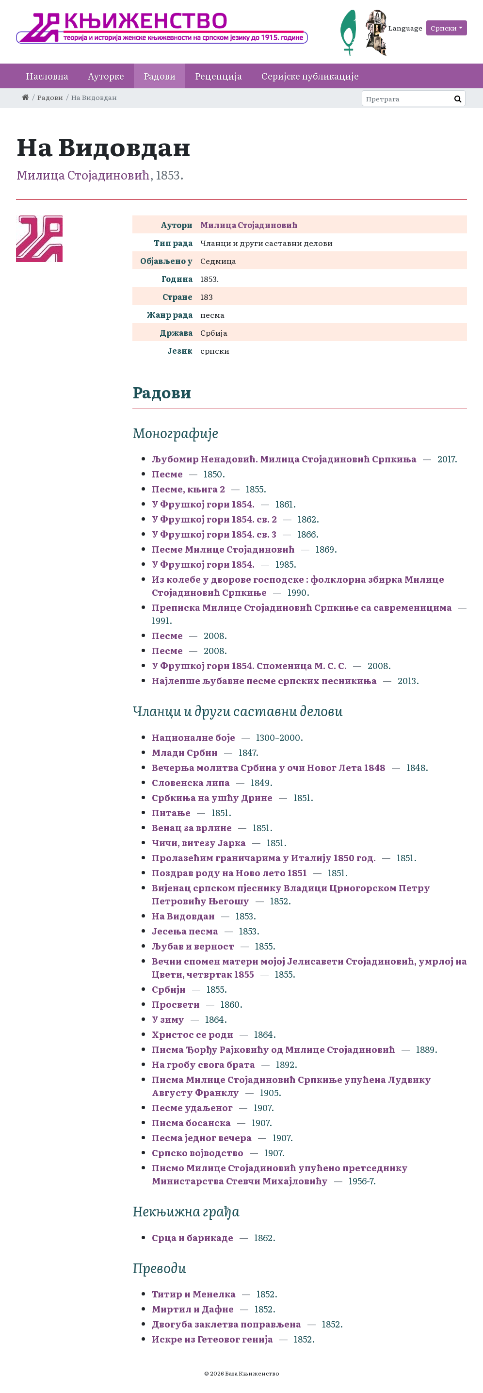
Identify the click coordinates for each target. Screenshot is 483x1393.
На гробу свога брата (203, 1064)
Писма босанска (191, 1122)
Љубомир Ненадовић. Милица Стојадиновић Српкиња (284, 458)
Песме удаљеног (192, 1107)
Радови (160, 75)
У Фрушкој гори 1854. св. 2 (214, 518)
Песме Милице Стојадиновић (223, 549)
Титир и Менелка (194, 1293)
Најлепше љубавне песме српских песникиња (264, 680)
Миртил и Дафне (193, 1308)
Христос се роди (193, 1034)
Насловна (47, 75)
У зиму (168, 1019)
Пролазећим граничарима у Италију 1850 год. (264, 857)
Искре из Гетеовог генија (212, 1338)
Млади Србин (185, 752)
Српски (444, 28)
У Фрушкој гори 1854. (203, 503)
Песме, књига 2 (189, 488)
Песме (167, 473)
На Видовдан (183, 915)
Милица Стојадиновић (83, 174)
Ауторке (106, 75)
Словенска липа (191, 782)
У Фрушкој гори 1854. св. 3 (214, 534)
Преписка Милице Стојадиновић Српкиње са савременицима (302, 607)
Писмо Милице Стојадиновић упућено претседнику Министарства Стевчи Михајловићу (280, 1174)
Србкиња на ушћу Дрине (212, 797)
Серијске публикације (310, 75)
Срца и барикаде (192, 1237)
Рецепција (218, 75)
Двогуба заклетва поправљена (226, 1323)
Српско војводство (197, 1152)
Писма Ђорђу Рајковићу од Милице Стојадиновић (273, 1049)
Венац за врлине (192, 827)
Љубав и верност (193, 945)
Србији (169, 989)
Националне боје (193, 737)
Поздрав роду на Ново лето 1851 (229, 872)
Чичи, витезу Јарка (199, 842)
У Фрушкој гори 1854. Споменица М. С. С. (249, 665)
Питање (171, 812)
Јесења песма (185, 930)
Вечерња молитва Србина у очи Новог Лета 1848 (269, 767)
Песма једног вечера (202, 1137)
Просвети (176, 1004)
